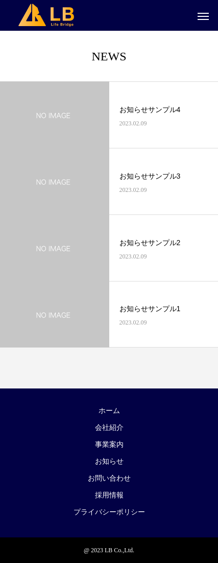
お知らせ (109, 461)
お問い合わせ (109, 478)
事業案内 (109, 444)
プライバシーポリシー (109, 512)
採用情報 (109, 495)
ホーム (109, 411)
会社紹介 (109, 427)
